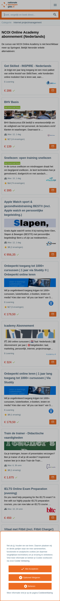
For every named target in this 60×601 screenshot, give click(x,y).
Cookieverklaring (45, 593)
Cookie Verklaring (21, 561)
